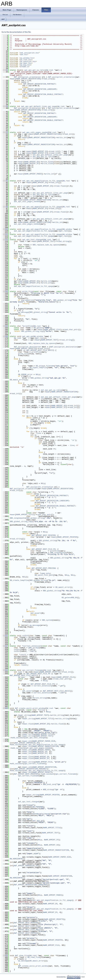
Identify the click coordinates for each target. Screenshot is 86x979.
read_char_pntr (71, 329)
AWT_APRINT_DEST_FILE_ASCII (39, 350)
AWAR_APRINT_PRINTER (67, 537)
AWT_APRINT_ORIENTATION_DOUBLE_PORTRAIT (43, 94)
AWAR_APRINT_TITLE (25, 514)
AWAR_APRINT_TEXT (46, 241)
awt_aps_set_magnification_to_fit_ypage (41, 207)
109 (5, 229)
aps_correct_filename (32, 670)
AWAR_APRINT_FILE (52, 329)
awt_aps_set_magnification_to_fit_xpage (41, 181)
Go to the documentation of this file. (16, 32)
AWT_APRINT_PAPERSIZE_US (26, 865)
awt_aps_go (27, 336)
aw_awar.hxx (26, 63)
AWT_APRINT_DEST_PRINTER (43, 535)
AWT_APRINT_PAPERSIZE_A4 (27, 743)
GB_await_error (17, 379)
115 (5, 239)
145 (5, 291)
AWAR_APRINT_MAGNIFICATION (48, 134)
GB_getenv (38, 328)
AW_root (49, 70)
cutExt (25, 635)
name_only (45, 573)
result (23, 654)
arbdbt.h (24, 66)
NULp (38, 374)
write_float (47, 162)
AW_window (67, 229)
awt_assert (36, 613)
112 (5, 234)
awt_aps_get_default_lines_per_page (38, 106)
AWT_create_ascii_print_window (30, 708)
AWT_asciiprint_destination (27, 347)
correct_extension (32, 646)
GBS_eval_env (49, 784)
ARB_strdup (33, 648)
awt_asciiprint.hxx (29, 53)
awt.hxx (23, 54)
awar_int (27, 741)
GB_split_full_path (44, 575)
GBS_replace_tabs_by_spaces (46, 245)
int (34, 158)
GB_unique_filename (45, 366)
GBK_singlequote (17, 518)
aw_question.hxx (28, 61)
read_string (63, 241)
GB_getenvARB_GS (69, 597)
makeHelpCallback (41, 814)
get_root (63, 231)
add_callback (18, 737)
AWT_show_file (21, 955)
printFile (28, 326)
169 (5, 336)
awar (13, 79)
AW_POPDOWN (38, 807)
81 (5, 181)
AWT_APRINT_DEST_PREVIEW (43, 568)
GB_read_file (33, 957)
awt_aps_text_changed (32, 239)
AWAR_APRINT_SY (40, 153)
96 (5, 207)
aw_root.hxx (26, 60)
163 (5, 326)
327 (5, 646)
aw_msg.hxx (25, 65)
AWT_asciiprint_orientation (27, 77)
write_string (40, 698)
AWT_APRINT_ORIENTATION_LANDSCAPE (39, 89)
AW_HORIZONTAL (16, 859)
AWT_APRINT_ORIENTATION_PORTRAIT (39, 84)
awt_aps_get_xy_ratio (34, 70)
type (20, 672)
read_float (60, 186)
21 (5, 70)
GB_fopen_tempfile (38, 367)
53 (5, 132)
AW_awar (21, 677)
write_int (62, 137)
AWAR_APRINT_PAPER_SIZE (44, 741)
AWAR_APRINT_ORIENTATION (28, 79)
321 (5, 635)
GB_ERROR (22, 374)
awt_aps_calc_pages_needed (35, 132)
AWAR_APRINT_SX (40, 151)
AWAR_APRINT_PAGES (33, 174)
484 (5, 955)
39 (5, 106)
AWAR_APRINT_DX (31, 162)
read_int (47, 79)
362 (5, 708)
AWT (3, 19)
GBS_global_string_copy (32, 331)
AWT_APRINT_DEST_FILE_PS (43, 549)
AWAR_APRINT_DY (31, 163)
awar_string (25, 715)
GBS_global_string (62, 300)
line (39, 433)
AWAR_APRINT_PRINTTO (26, 348)
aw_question (28, 300)
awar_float (28, 724)
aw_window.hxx (27, 58)
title (41, 710)
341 (5, 670)
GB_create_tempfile (19, 580)
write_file (27, 291)
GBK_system (47, 620)
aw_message (23, 312)
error (30, 374)
